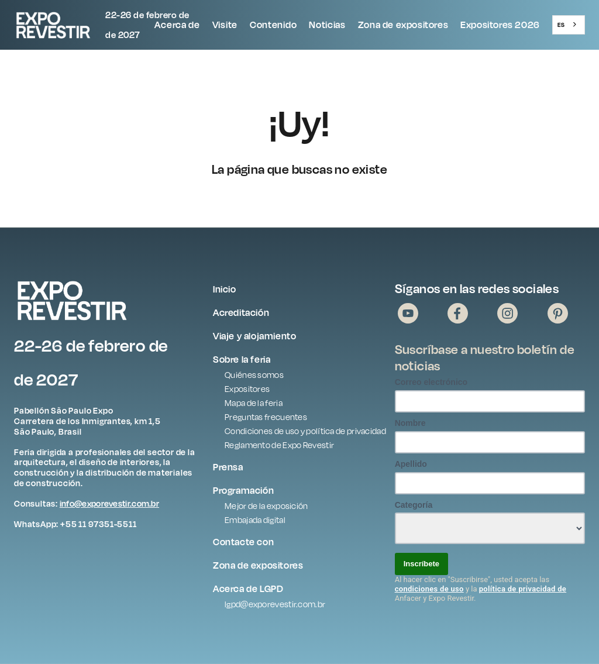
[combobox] (568, 24)
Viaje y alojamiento (254, 336)
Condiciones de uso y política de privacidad (305, 431)
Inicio (224, 289)
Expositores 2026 (500, 24)
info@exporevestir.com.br (109, 503)
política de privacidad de (522, 588)
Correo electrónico (431, 382)
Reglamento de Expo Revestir (279, 445)
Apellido (411, 464)
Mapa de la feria (254, 403)
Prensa (228, 467)
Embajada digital (255, 520)
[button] (176, 25)
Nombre (410, 423)
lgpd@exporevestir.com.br (275, 604)
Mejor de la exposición (266, 506)
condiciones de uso (429, 588)
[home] (81, 25)
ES (560, 24)
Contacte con (243, 542)
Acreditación (241, 312)
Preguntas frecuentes (266, 417)
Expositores (247, 389)
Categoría (414, 505)
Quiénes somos (254, 375)
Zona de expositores (403, 24)
